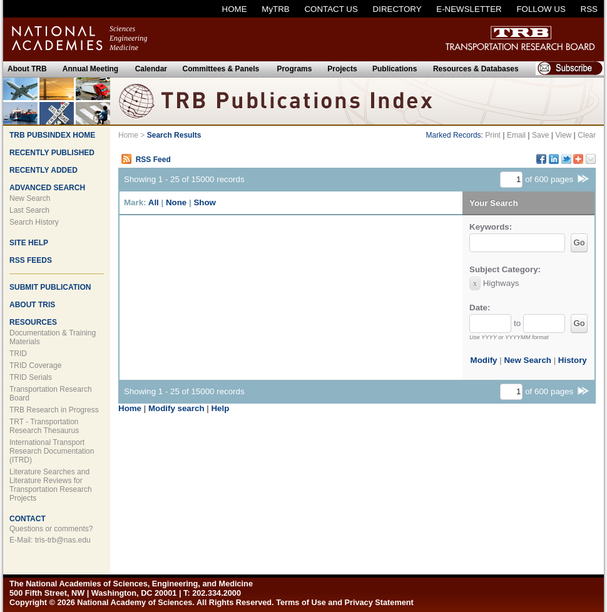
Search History (34, 222)
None (176, 202)
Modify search (176, 408)
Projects (342, 68)
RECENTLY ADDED (43, 170)
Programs (294, 68)
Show (204, 202)
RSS (589, 9)
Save (540, 135)
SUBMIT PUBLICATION (50, 287)
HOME (234, 9)
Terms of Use (301, 602)
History (572, 360)
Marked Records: (454, 135)
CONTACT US (330, 9)
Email (516, 135)
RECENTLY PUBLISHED (51, 152)
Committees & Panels (221, 68)
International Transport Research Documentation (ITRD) (51, 451)
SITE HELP (28, 242)
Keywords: (490, 227)
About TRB (27, 68)
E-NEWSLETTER (468, 9)
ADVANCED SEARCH (47, 187)
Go (579, 242)
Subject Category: (505, 269)
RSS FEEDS (30, 260)
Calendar (151, 68)
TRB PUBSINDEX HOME (52, 135)
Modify (484, 360)
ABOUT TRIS (32, 304)
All (153, 202)
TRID (18, 353)
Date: (479, 307)
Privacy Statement (379, 602)
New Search (29, 198)
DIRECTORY (397, 9)
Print (493, 135)
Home (128, 135)
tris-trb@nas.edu (63, 540)
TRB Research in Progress (54, 409)
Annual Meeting (90, 68)
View (563, 135)
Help (220, 408)
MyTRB (275, 9)
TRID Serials (30, 377)
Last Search (29, 210)
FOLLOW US (541, 9)
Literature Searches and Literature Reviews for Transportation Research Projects (50, 484)
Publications (394, 68)
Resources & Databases (476, 68)
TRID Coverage (35, 365)
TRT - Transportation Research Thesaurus (44, 426)
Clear (587, 135)
